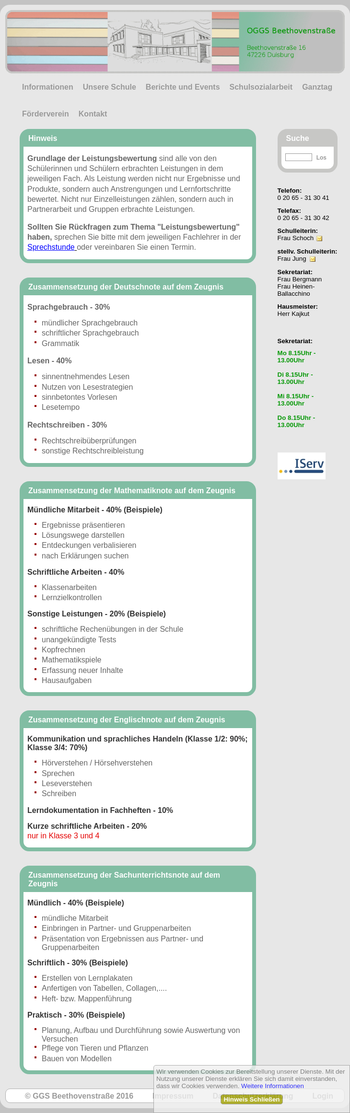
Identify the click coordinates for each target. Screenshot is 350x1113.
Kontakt (93, 114)
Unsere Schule (109, 87)
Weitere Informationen (272, 1086)
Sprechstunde (51, 247)
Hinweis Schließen (251, 1099)
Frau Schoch (296, 238)
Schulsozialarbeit (261, 87)
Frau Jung (292, 258)
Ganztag (317, 87)
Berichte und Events (183, 87)
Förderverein (45, 114)
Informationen (47, 87)
